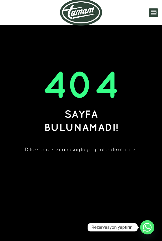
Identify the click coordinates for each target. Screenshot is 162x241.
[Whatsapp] (147, 227)
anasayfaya (77, 150)
